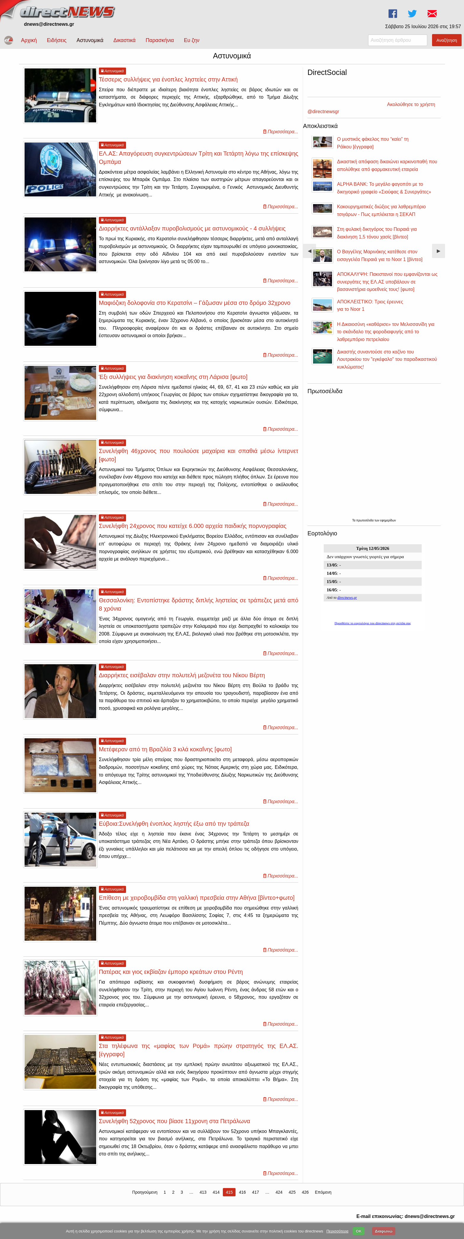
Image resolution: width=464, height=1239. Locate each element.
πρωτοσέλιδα (365, 517)
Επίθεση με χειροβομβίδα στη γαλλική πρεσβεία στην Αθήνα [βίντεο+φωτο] (197, 903)
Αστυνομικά (90, 40)
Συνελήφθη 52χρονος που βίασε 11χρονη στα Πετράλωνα (174, 1126)
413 (202, 1197)
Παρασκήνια (160, 40)
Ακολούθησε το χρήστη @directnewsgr (348, 108)
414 (216, 1197)
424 (279, 1197)
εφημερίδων (388, 517)
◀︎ (312, 250)
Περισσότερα (337, 1231)
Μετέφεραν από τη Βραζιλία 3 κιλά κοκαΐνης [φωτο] (165, 754)
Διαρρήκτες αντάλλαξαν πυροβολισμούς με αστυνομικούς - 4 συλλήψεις (192, 233)
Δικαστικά (124, 40)
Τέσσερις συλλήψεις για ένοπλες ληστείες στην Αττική (168, 84)
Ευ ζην (191, 40)
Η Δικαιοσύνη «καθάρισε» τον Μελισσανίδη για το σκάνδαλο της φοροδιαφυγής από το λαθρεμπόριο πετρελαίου (385, 329)
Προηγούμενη (144, 1197)
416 (242, 1197)
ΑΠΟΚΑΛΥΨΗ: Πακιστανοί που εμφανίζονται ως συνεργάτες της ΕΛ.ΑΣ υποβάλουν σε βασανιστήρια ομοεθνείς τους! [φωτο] (387, 279)
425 (292, 1197)
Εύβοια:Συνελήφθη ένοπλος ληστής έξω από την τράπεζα (174, 829)
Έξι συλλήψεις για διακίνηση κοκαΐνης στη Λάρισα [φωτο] (173, 382)
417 (255, 1197)
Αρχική (29, 40)
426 (305, 1197)
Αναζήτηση (446, 40)
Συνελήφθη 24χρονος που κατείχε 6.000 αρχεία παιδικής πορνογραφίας (192, 531)
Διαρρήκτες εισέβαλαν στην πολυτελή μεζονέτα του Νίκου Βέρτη (182, 680)
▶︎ (441, 250)
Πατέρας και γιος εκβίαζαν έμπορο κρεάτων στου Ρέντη (171, 977)
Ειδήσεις (56, 40)
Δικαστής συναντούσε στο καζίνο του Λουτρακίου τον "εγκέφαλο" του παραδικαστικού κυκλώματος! (387, 356)
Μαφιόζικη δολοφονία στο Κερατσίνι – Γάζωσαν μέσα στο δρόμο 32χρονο (195, 308)
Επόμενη (323, 1197)
